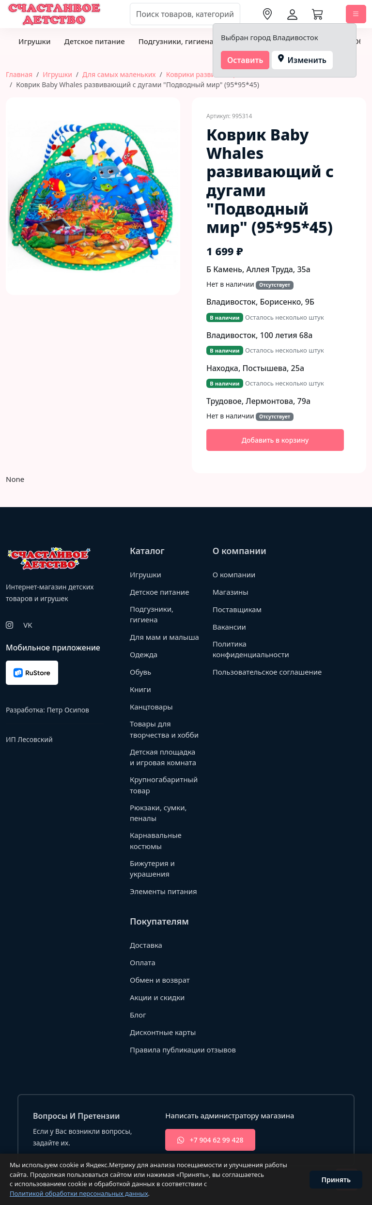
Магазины (230, 592)
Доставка (146, 945)
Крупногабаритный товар (164, 784)
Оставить (245, 60)
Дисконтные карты (163, 1032)
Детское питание (94, 41)
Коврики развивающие (204, 74)
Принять (336, 1179)
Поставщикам (237, 609)
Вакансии (229, 627)
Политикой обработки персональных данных (79, 1193)
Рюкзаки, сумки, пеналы (158, 813)
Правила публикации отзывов (183, 1049)
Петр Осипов (67, 709)
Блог (138, 1015)
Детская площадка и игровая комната (163, 757)
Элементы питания (163, 891)
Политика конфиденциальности (251, 649)
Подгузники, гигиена (176, 41)
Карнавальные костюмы (156, 840)
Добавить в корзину (275, 440)
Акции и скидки (157, 997)
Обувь (140, 672)
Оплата (142, 962)
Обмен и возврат (160, 980)
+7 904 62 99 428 (210, 1140)
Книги (140, 689)
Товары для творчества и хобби (164, 729)
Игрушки (34, 41)
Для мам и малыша (164, 637)
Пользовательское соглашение (267, 672)
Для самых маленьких (118, 74)
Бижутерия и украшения (152, 868)
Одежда (143, 654)
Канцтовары (151, 706)
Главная (19, 74)
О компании (234, 574)
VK (27, 625)
